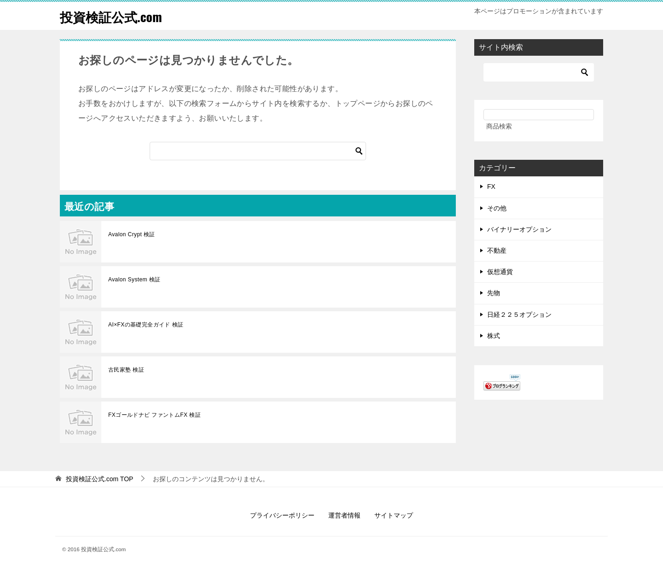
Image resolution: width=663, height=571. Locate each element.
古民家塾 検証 (126, 370)
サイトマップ (393, 515)
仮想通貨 (500, 271)
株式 (493, 335)
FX (491, 186)
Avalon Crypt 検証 (131, 234)
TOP (100, 479)
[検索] (258, 151)
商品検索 (499, 126)
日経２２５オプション (519, 314)
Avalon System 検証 (134, 279)
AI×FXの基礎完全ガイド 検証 (145, 324)
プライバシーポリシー (282, 515)
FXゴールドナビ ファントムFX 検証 (154, 415)
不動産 (496, 250)
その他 (496, 208)
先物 (493, 293)
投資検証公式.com (114, 16)
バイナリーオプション (519, 229)
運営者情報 (344, 515)
